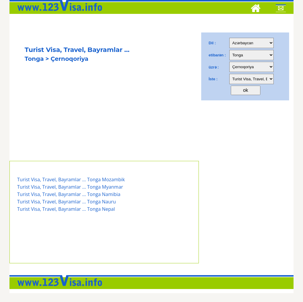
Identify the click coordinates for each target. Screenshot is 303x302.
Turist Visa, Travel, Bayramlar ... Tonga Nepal (66, 209)
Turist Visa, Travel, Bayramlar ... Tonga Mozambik (71, 179)
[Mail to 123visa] (281, 9)
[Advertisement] (104, 116)
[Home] (255, 9)
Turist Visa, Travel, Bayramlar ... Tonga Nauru (66, 201)
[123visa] (58, 12)
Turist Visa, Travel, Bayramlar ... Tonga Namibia (68, 194)
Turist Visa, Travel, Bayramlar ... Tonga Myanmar (70, 187)
